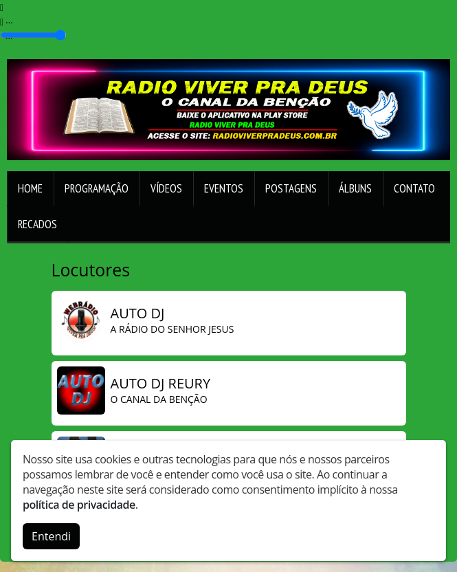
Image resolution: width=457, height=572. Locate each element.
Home (30, 188)
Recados (37, 224)
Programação (97, 188)
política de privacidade (79, 503)
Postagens (291, 188)
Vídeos (166, 188)
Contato (414, 188)
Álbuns (355, 188)
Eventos (223, 188)
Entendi (51, 534)
